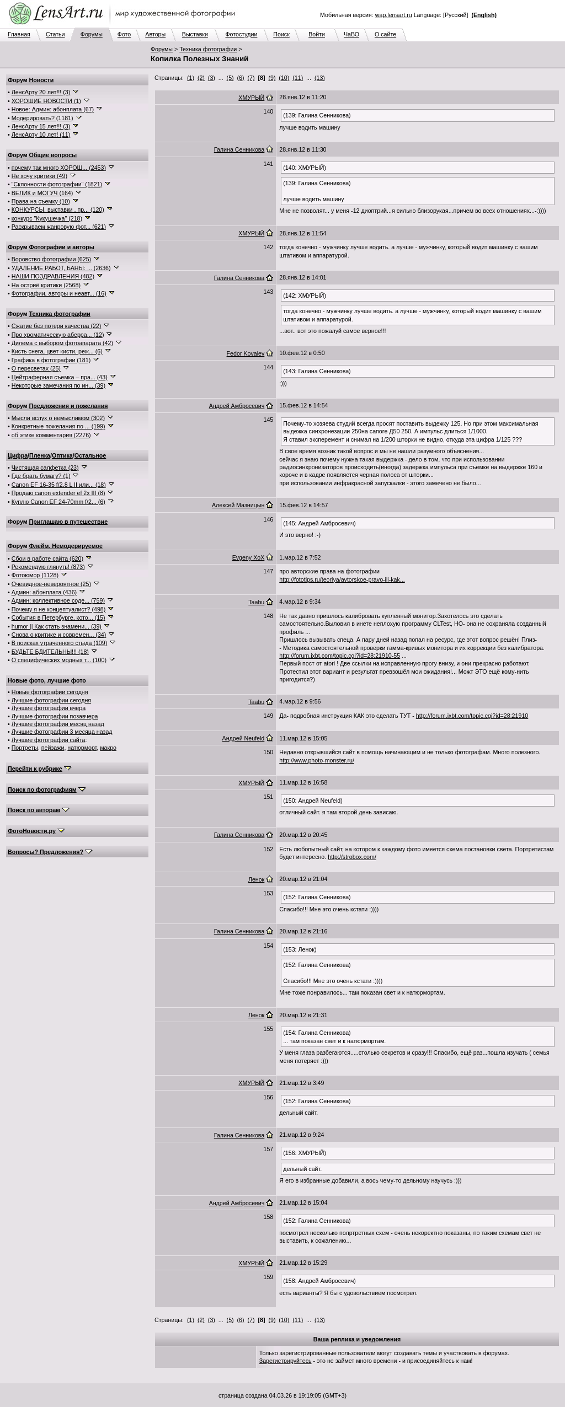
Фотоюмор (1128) (35, 575)
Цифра (18, 455)
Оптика (62, 455)
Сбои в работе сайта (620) (47, 558)
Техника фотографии (208, 49)
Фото (124, 34)
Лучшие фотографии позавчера (55, 716)
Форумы (92, 34)
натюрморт (82, 747)
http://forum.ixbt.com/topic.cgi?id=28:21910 (472, 715)
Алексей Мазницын (238, 505)
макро (108, 747)
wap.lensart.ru (393, 15)
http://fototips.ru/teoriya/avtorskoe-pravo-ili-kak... (341, 579)
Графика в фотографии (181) (51, 360)
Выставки (195, 34)
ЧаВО (351, 34)
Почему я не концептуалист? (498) (59, 609)
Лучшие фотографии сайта (49, 740)
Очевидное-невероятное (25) (51, 584)
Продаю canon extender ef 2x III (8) (58, 493)
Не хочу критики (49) (39, 176)
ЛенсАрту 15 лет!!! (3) (41, 126)
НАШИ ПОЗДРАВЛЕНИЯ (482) (53, 276)
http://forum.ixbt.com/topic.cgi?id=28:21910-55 (339, 655)
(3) (211, 77)
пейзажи (53, 747)
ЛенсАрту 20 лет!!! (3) (41, 92)
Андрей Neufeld (243, 738)
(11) (297, 77)
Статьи (55, 34)
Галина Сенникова (239, 149)
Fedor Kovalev (246, 353)
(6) (240, 77)
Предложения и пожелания (68, 405)
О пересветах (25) (36, 368)
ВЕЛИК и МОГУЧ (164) (42, 193)
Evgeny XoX (248, 557)
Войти (316, 34)
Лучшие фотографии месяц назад (58, 724)
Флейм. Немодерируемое (66, 546)
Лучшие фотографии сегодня (51, 700)
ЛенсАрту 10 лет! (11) (41, 134)
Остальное (90, 455)
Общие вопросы (53, 155)
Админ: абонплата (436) (44, 592)
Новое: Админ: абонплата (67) (53, 109)
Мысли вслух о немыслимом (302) (58, 418)
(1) (190, 77)
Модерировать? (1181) (42, 118)
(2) (201, 77)
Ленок (256, 879)
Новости (41, 80)
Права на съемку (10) (41, 201)
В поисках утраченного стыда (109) (60, 643)
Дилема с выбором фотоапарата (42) (62, 343)
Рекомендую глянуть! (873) (48, 566)
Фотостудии (241, 34)
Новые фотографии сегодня (50, 692)
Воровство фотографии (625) (51, 259)
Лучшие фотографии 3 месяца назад (62, 731)
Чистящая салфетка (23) (45, 467)
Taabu (256, 602)
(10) (284, 77)
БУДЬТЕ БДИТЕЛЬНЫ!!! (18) (50, 651)
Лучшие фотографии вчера (49, 708)
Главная (19, 34)
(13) (320, 77)
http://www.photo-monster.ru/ (316, 760)
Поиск (281, 34)
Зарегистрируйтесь (285, 1360)
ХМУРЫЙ (251, 97)
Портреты (25, 747)
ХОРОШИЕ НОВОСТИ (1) (46, 101)
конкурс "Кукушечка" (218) (47, 218)
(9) (271, 77)
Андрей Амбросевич (237, 405)
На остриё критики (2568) (46, 285)
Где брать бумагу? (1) (41, 475)
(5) (230, 77)
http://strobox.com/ (352, 856)
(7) (251, 77)
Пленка (39, 455)
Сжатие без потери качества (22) (57, 326)
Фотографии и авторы (61, 247)
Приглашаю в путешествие (68, 521)
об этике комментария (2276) (51, 435)
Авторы (155, 34)
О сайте (385, 34)
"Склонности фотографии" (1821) (57, 184)
